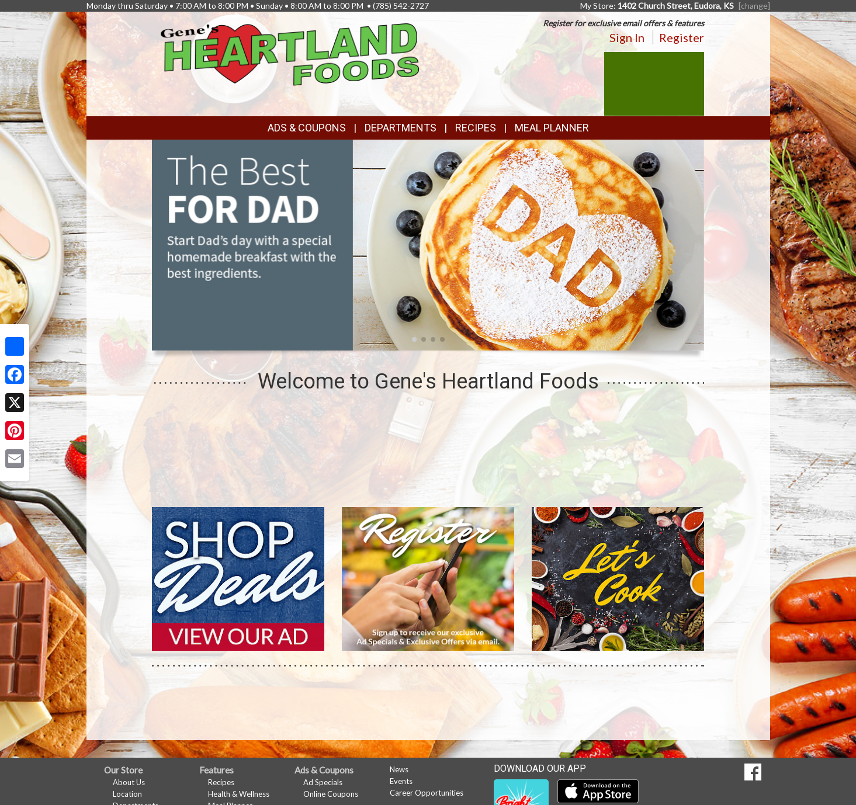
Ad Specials (322, 782)
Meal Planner (552, 128)
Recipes (475, 128)
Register (681, 37)
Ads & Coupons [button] (307, 128)
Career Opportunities (426, 792)
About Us (129, 782)
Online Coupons (330, 794)
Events (401, 781)
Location (127, 794)
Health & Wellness (238, 794)
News (399, 769)
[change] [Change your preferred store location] (754, 6)
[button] (414, 339)
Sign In (626, 37)
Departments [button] (400, 128)
